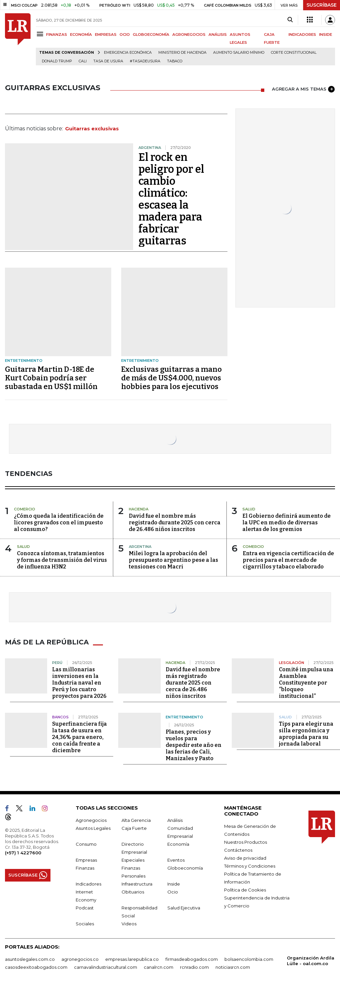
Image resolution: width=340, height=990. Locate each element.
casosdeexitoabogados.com (36, 967)
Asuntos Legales (93, 828)
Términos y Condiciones (249, 866)
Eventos (176, 860)
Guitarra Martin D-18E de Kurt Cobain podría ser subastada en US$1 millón (51, 378)
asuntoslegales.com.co (30, 959)
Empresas (86, 860)
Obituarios (133, 891)
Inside (173, 884)
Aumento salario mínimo (238, 52)
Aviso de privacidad (245, 858)
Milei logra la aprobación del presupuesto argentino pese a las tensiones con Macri (173, 560)
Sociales (85, 923)
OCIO (125, 34)
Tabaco (174, 61)
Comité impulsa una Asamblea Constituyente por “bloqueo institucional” (306, 682)
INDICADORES (302, 34)
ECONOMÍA (81, 34)
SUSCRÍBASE (321, 5)
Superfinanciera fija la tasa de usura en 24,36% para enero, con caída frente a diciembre (79, 737)
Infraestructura (137, 884)
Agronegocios (91, 820)
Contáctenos (238, 850)
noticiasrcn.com (232, 967)
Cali (83, 61)
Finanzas (85, 868)
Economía (178, 844)
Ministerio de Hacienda (182, 52)
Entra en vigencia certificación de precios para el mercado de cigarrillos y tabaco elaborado (288, 560)
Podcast (85, 907)
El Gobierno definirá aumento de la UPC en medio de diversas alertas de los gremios (286, 522)
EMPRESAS (106, 34)
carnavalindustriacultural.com (105, 967)
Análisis (175, 820)
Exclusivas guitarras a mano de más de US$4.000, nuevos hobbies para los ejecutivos (171, 378)
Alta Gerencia (136, 820)
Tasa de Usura (108, 61)
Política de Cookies (245, 889)
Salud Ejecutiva (183, 907)
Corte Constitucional (293, 52)
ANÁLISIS (218, 34)
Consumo (86, 844)
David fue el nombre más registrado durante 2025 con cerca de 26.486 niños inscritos (174, 522)
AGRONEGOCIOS (189, 34)
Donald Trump (57, 61)
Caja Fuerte (134, 828)
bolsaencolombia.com (248, 959)
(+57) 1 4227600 (23, 852)
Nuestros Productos (245, 842)
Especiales (133, 860)
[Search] (290, 20)
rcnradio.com (194, 967)
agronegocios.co (80, 959)
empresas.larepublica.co (132, 959)
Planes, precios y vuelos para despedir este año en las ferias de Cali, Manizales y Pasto (193, 745)
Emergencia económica (128, 52)
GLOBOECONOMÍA (151, 34)
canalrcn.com (158, 967)
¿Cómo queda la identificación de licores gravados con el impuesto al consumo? (59, 522)
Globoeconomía (185, 868)
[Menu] (41, 34)
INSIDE (325, 34)
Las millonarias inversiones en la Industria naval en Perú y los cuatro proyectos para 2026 (79, 682)
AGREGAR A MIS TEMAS (303, 89)
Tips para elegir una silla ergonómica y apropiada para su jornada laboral (306, 734)
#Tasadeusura (145, 61)
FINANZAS (56, 34)
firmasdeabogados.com (191, 959)
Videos (129, 923)
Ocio (172, 891)
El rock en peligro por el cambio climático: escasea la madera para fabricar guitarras (171, 199)
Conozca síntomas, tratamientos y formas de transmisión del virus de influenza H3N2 (62, 560)
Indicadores (88, 884)
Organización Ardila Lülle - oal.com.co (310, 960)
